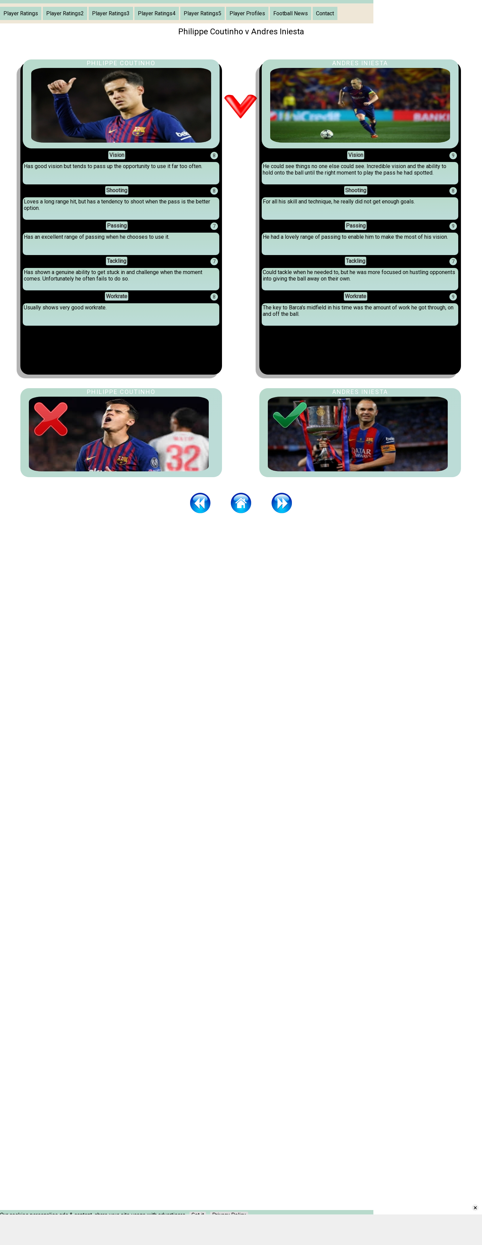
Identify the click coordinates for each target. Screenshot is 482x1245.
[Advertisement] (241, 569)
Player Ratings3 (111, 13)
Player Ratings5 (202, 13)
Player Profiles (247, 13)
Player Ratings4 (156, 13)
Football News (290, 13)
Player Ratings (20, 13)
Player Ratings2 (65, 13)
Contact (325, 13)
